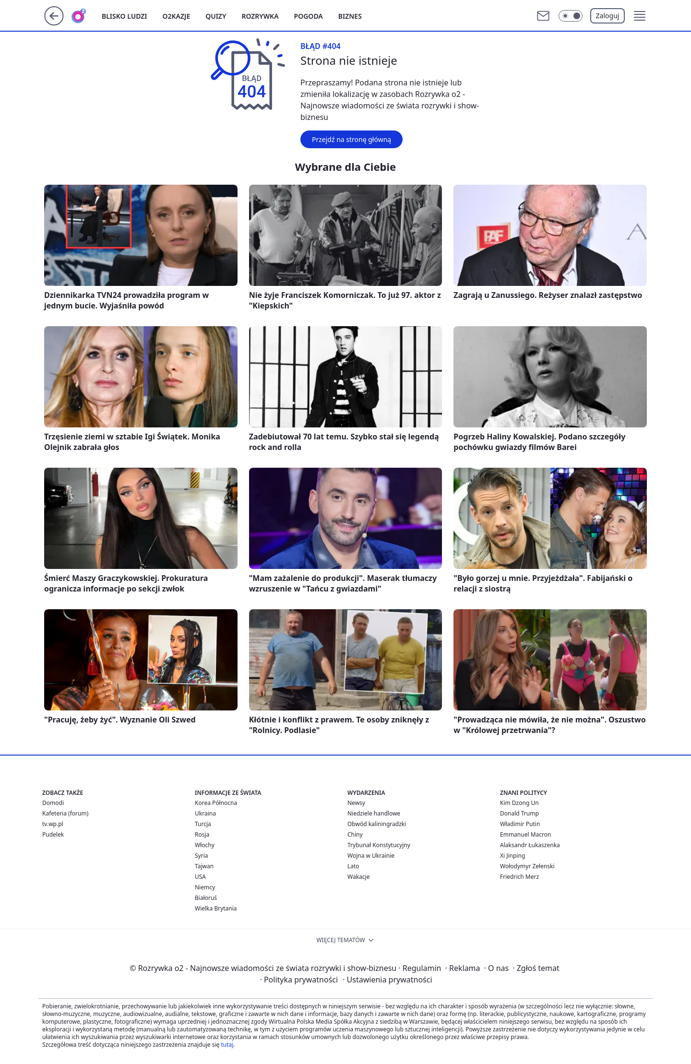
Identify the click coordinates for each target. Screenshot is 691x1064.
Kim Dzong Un (519, 803)
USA (200, 877)
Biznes (350, 16)
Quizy (215, 16)
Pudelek (53, 834)
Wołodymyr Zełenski (527, 866)
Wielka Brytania (216, 908)
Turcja (203, 824)
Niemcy (205, 887)
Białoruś (206, 898)
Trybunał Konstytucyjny (378, 845)
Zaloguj (608, 15)
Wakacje (358, 877)
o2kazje (177, 16)
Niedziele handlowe (373, 813)
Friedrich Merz (519, 877)
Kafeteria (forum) (65, 813)
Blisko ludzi (124, 16)
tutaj (227, 1044)
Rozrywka (259, 16)
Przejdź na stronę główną (351, 139)
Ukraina (205, 813)
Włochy (204, 845)
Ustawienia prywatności (387, 979)
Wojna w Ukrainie (370, 855)
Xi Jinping (512, 855)
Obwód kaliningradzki (376, 824)
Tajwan (204, 866)
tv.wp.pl (52, 824)
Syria (201, 855)
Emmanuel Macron (525, 834)
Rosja (202, 834)
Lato (353, 866)
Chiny (355, 834)
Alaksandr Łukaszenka (530, 845)
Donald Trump (519, 813)
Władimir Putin (520, 824)
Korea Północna (216, 803)
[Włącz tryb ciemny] (571, 16)
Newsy (356, 803)
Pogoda (308, 16)
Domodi (53, 803)
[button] (639, 16)
